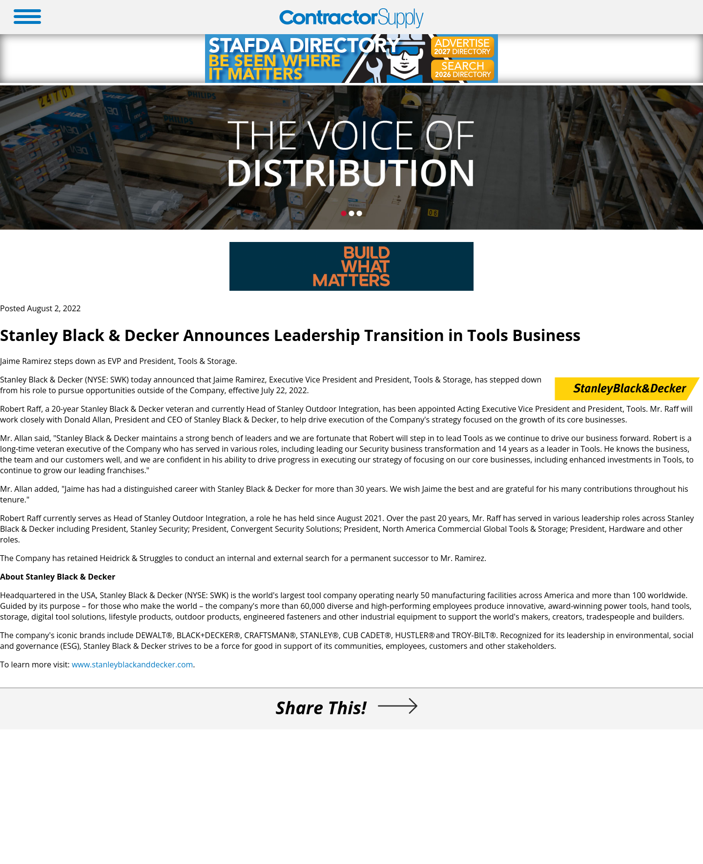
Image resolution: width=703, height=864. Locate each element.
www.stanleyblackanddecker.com (132, 664)
